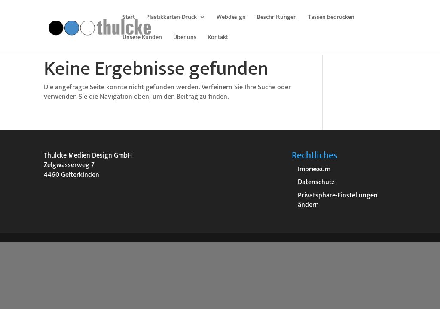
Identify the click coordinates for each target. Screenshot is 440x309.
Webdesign (231, 18)
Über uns (184, 38)
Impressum (314, 169)
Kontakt (218, 38)
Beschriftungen (277, 18)
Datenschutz (316, 182)
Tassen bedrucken (331, 18)
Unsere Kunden (142, 38)
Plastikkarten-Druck (171, 18)
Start (128, 18)
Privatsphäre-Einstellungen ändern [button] (338, 200)
